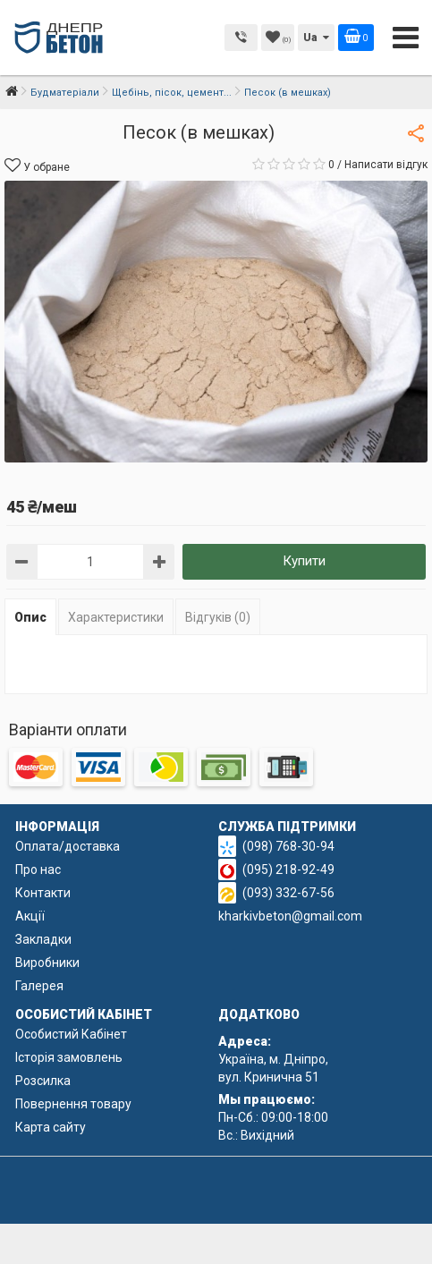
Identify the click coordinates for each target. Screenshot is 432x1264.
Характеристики (116, 617)
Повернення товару (73, 1104)
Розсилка (43, 1080)
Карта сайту (50, 1127)
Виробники (47, 962)
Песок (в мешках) (287, 92)
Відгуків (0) (217, 617)
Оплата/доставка (67, 846)
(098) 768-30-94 (288, 846)
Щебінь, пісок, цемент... (172, 92)
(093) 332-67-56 (288, 893)
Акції (30, 916)
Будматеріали (64, 92)
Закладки (43, 939)
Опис (30, 617)
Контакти (43, 893)
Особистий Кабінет (71, 1034)
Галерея (39, 986)
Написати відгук (386, 164)
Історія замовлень (69, 1057)
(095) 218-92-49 (288, 869)
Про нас (38, 869)
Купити (304, 561)
